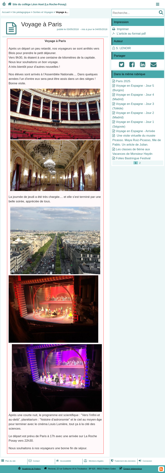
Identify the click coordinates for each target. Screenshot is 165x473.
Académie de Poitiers (31, 468)
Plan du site (7, 461)
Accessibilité (63, 461)
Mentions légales (93, 461)
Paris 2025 (123, 81)
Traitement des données (122, 461)
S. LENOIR (123, 48)
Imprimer (123, 29)
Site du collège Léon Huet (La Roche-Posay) (36, 4)
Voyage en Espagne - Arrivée (135, 131)
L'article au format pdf (131, 33)
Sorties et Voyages (43, 12)
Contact (34, 461)
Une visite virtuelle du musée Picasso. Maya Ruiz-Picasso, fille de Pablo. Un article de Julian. (136, 140)
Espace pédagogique (132, 468)
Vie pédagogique (21, 12)
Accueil (6, 12)
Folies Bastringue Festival (133, 158)
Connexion (145, 461)
